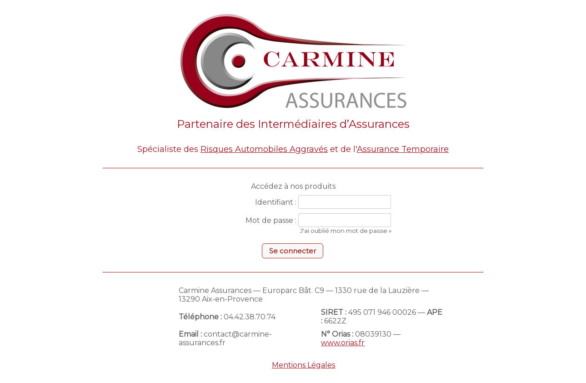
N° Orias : (337, 334)
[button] (292, 250)
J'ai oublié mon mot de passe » (345, 230)
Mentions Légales (303, 365)
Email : (190, 334)
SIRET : (333, 312)
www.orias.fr (343, 342)
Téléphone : (200, 316)
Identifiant (274, 202)
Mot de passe (269, 220)
